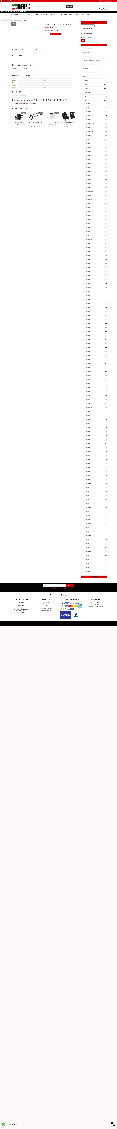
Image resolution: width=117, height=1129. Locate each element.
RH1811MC (89, 416)
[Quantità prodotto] (47, 34)
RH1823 (88, 464)
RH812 (87, 512)
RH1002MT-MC (89, 131)
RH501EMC (89, 476)
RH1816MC (89, 428)
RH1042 (88, 352)
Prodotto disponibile (87, 33)
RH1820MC (89, 452)
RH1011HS (88, 152)
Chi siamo (21, 602)
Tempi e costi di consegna (46, 608)
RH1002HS (88, 112)
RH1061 (88, 104)
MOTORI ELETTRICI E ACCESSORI (91, 61)
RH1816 (88, 424)
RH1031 (88, 312)
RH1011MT (88, 176)
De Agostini (87, 92)
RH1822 (88, 460)
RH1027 (88, 292)
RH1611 (88, 396)
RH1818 (88, 436)
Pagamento (46, 603)
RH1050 (88, 392)
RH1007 (88, 139)
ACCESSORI (55, 14)
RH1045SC (88, 372)
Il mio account (46, 602)
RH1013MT (88, 212)
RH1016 (88, 224)
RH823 (87, 544)
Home (3, 20)
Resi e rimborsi (46, 607)
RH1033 (88, 320)
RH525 (87, 492)
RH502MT (88, 484)
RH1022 (88, 256)
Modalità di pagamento (46, 610)
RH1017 (88, 236)
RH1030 (88, 308)
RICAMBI (24, 14)
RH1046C (88, 376)
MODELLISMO (15, 14)
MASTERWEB (98, 624)
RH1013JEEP (89, 200)
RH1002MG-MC (90, 123)
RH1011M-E (89, 164)
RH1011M (88, 160)
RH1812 (88, 420)
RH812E (88, 516)
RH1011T (88, 184)
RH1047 (88, 380)
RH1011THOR (89, 192)
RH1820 (88, 448)
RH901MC (88, 552)
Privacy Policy (21, 605)
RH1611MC (89, 400)
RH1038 (88, 336)
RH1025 (88, 268)
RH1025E (88, 276)
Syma (86, 96)
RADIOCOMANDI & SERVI (67, 14)
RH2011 (88, 468)
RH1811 (88, 412)
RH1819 (88, 444)
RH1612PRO (89, 408)
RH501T (88, 480)
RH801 (87, 496)
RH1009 (88, 144)
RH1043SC (88, 364)
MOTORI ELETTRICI (33, 14)
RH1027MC (89, 296)
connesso (20, 103)
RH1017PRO (89, 240)
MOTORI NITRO (45, 14)
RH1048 (88, 384)
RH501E (88, 472)
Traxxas (86, 88)
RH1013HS (88, 196)
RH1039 (88, 340)
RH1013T (88, 220)
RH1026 (88, 284)
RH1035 (88, 324)
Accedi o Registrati (108, 1)
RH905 (87, 560)
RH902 (87, 556)
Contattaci (21, 603)
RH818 (87, 532)
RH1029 (88, 304)
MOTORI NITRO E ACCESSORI (90, 65)
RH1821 (88, 456)
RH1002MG (89, 120)
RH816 (87, 528)
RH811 (87, 504)
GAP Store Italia (85, 624)
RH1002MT (88, 128)
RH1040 (88, 348)
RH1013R (88, 216)
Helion (86, 80)
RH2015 (88, 572)
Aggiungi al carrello (55, 34)
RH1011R (88, 180)
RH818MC (88, 536)
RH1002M (88, 115)
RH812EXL (88, 524)
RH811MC (88, 508)
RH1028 (88, 300)
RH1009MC (89, 147)
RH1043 (88, 356)
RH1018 (88, 244)
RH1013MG (89, 208)
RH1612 (88, 404)
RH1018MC (89, 248)
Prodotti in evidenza (87, 28)
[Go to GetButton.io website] (3, 1127)
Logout (101, 1)
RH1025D (88, 272)
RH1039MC (89, 344)
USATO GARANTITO (87, 14)
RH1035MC (89, 328)
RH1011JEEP (89, 156)
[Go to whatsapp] (3, 1124)
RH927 (87, 564)
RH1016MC (89, 232)
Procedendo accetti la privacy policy (59, 588)
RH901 (87, 548)
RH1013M (88, 204)
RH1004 (88, 107)
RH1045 (88, 368)
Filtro (83, 40)
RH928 (87, 568)
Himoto (86, 84)
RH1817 (88, 432)
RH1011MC (89, 168)
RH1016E (88, 228)
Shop (7, 20)
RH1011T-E (88, 188)
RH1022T (88, 260)
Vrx (85, 100)
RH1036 (88, 332)
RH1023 (88, 264)
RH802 (87, 500)
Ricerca (69, 6)
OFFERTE (78, 14)
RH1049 (88, 388)
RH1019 (88, 252)
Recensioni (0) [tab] (40, 50)
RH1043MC (89, 360)
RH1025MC (89, 280)
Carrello (46, 605)
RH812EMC (89, 520)
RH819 (87, 540)
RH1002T (88, 136)
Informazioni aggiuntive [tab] (27, 50)
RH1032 (88, 316)
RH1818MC (89, 440)
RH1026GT (88, 288)
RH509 (87, 488)
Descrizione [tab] (15, 50)
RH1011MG (89, 172)
